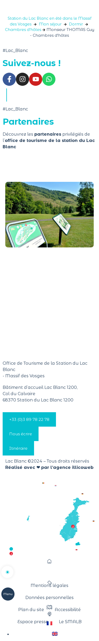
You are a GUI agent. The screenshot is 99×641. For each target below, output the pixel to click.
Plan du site (31, 609)
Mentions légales (49, 585)
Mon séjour (50, 24)
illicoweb (82, 467)
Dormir (76, 24)
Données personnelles (49, 597)
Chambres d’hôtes (23, 29)
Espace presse (32, 621)
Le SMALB (70, 621)
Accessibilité (68, 609)
